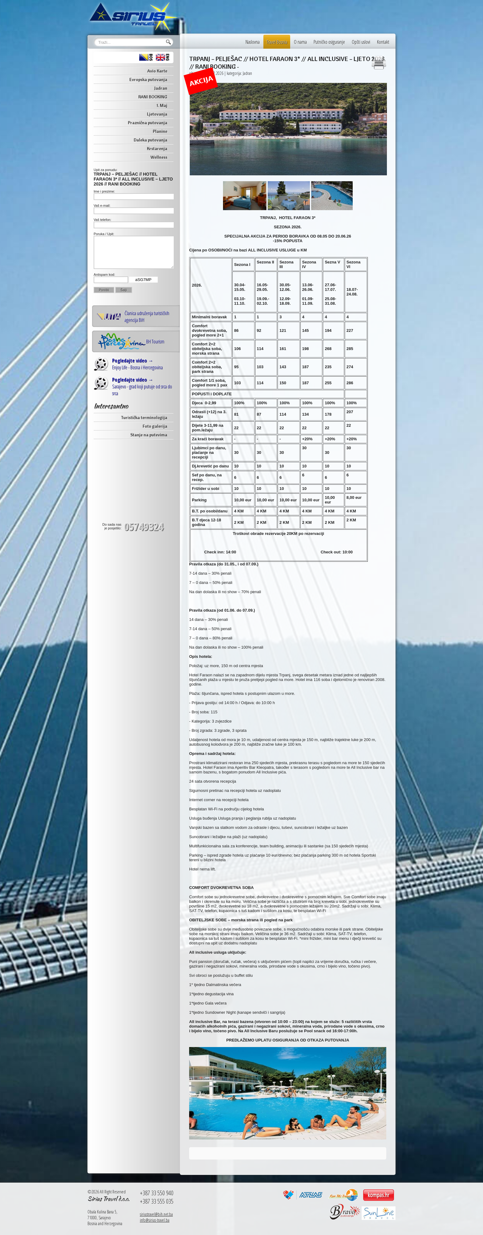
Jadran (160, 88)
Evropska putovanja (148, 79)
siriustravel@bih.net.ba (156, 1214)
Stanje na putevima (148, 435)
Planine (160, 131)
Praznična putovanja (147, 122)
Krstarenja (157, 148)
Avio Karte (157, 71)
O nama (300, 42)
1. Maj (161, 105)
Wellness (158, 157)
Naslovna (253, 42)
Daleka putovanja (150, 140)
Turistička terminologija (144, 417)
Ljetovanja (157, 114)
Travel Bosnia (276, 42)
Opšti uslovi (361, 42)
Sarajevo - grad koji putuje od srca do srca (142, 386)
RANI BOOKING (152, 97)
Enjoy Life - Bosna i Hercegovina (137, 364)
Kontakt (383, 42)
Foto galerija (155, 426)
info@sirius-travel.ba (154, 1220)
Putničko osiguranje (329, 42)
